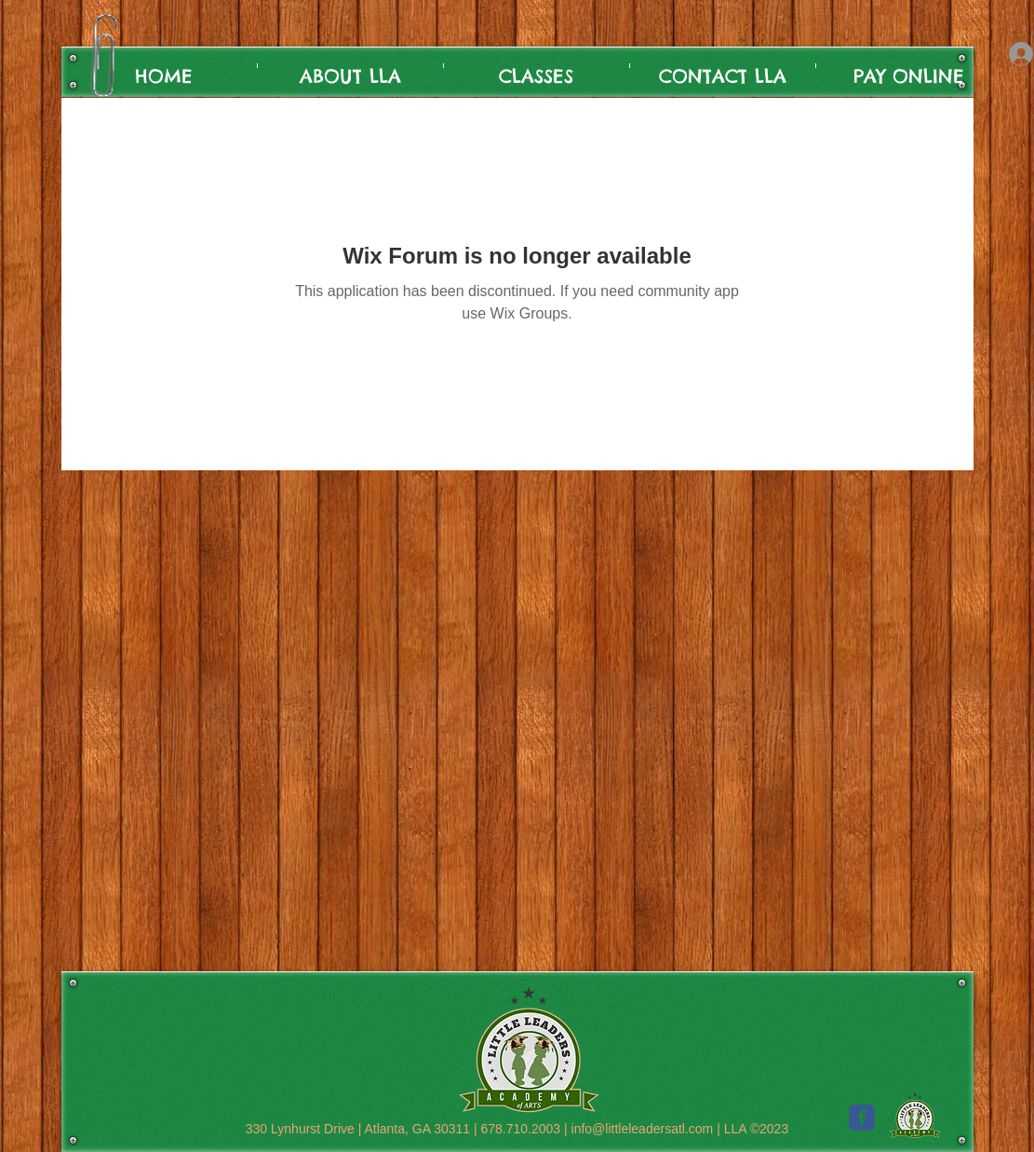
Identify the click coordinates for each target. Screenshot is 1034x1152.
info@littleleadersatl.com (642, 1128)
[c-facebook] (862, 1118)
